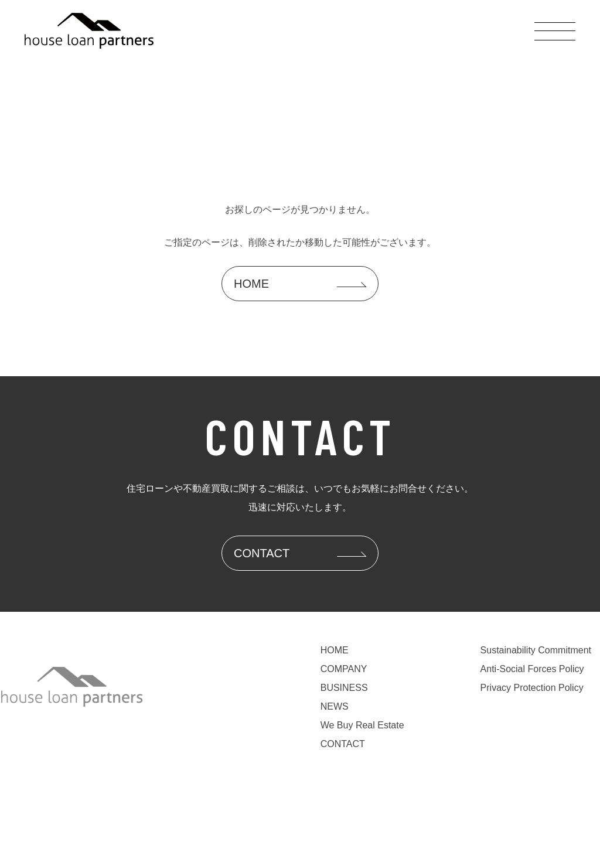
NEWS (335, 706)
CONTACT (343, 744)
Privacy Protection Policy (532, 688)
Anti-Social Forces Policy (532, 669)
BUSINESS (344, 688)
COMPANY (344, 669)
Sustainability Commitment (535, 650)
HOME (335, 650)
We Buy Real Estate (362, 725)
